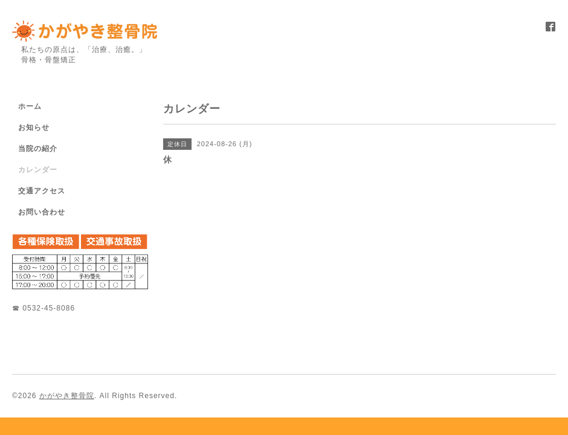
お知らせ (34, 127)
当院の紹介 (37, 148)
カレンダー (37, 170)
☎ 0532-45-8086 (43, 308)
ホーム (30, 106)
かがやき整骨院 (66, 396)
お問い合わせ (41, 212)
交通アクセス (41, 191)
